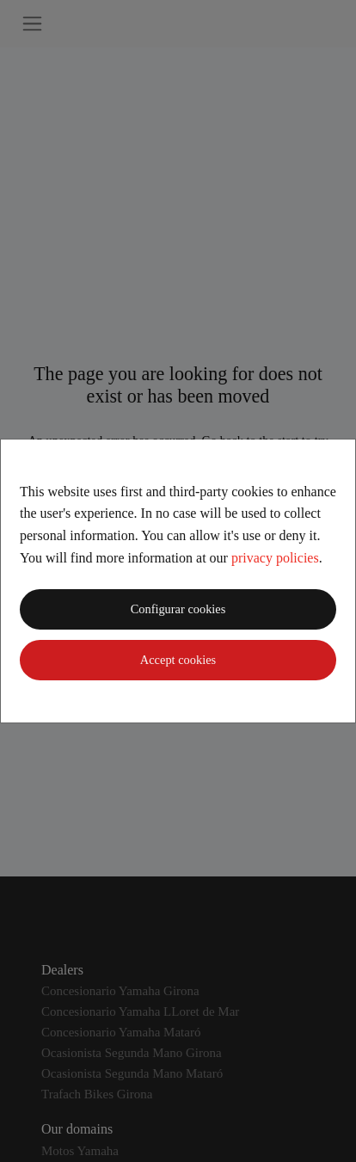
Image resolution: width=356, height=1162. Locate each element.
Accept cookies (178, 660)
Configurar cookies (178, 609)
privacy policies (275, 557)
